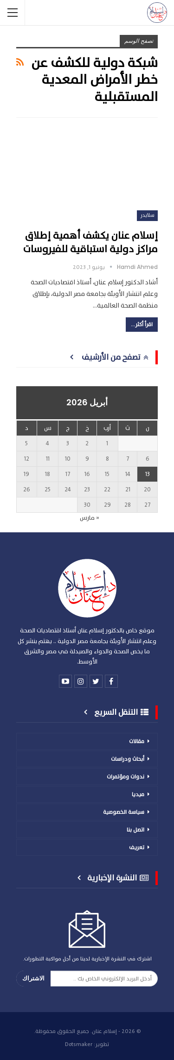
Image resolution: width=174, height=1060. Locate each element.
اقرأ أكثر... (142, 324)
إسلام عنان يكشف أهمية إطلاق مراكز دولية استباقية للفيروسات (90, 242)
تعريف (136, 847)
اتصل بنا (135, 829)
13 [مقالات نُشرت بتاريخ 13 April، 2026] (147, 474)
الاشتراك (33, 978)
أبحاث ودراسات (127, 759)
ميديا (138, 794)
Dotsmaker (78, 1044)
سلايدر (147, 215)
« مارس (89, 518)
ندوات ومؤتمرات (125, 776)
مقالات (136, 741)
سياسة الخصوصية (123, 812)
